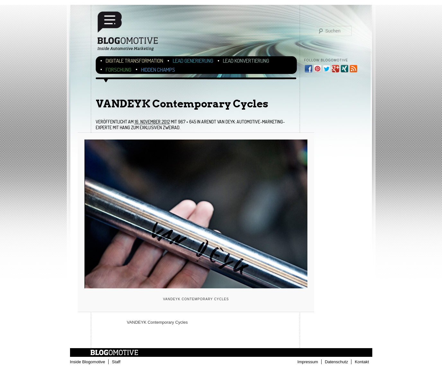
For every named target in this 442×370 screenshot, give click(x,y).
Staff (116, 361)
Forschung (118, 69)
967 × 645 (187, 121)
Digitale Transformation (134, 60)
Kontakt (362, 361)
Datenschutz (336, 361)
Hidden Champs (158, 69)
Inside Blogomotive (87, 361)
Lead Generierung (193, 60)
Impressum (307, 361)
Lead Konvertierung (246, 60)
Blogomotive (131, 33)
